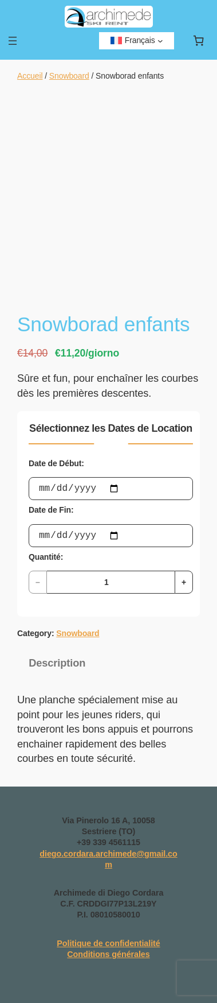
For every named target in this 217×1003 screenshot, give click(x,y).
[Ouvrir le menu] (12, 41)
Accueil (29, 75)
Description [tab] (57, 663)
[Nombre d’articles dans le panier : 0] (198, 41)
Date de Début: (56, 463)
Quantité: (46, 556)
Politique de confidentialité (108, 943)
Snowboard (69, 75)
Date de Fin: (51, 509)
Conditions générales (108, 954)
